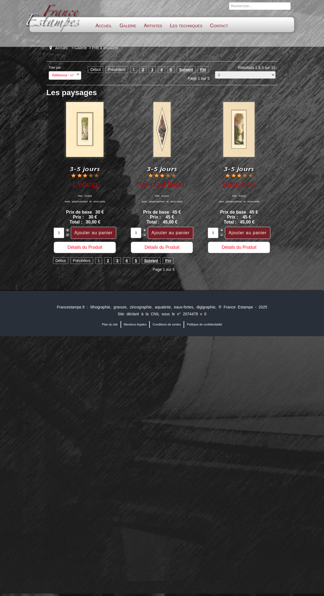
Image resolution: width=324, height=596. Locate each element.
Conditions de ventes (167, 324)
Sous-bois (239, 184)
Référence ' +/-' (63, 75)
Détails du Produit (84, 247)
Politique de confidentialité (204, 324)
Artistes (153, 25)
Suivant (186, 69)
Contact (219, 25)
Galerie (127, 25)
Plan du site (110, 324)
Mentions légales (135, 324)
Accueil (104, 25)
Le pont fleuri (162, 184)
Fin (203, 69)
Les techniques (186, 25)
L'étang (84, 184)
